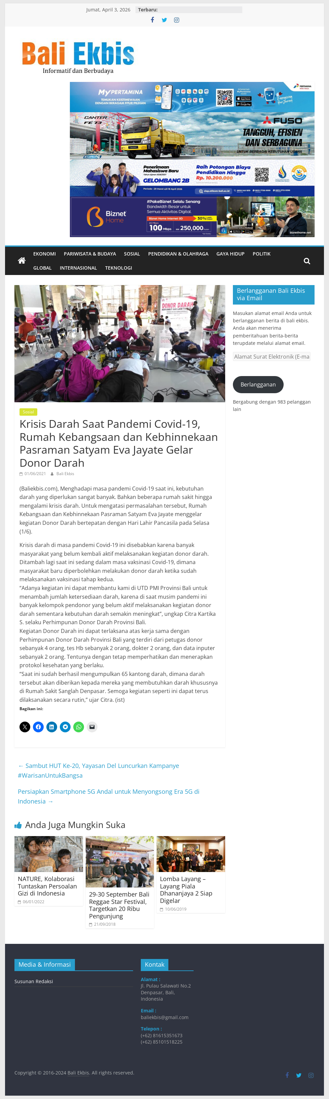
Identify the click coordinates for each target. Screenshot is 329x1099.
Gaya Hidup (230, 253)
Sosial (132, 253)
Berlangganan (258, 384)
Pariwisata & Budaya (90, 253)
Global (42, 268)
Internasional (78, 268)
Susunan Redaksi (33, 981)
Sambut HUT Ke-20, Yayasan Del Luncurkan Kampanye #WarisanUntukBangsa (98, 770)
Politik (262, 253)
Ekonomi (44, 253)
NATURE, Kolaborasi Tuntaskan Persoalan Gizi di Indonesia (47, 886)
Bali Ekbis (65, 473)
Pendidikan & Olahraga (178, 253)
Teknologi (118, 268)
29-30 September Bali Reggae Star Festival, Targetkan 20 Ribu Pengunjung (119, 905)
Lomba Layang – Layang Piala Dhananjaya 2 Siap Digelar (186, 890)
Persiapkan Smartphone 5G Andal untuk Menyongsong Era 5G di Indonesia (109, 796)
